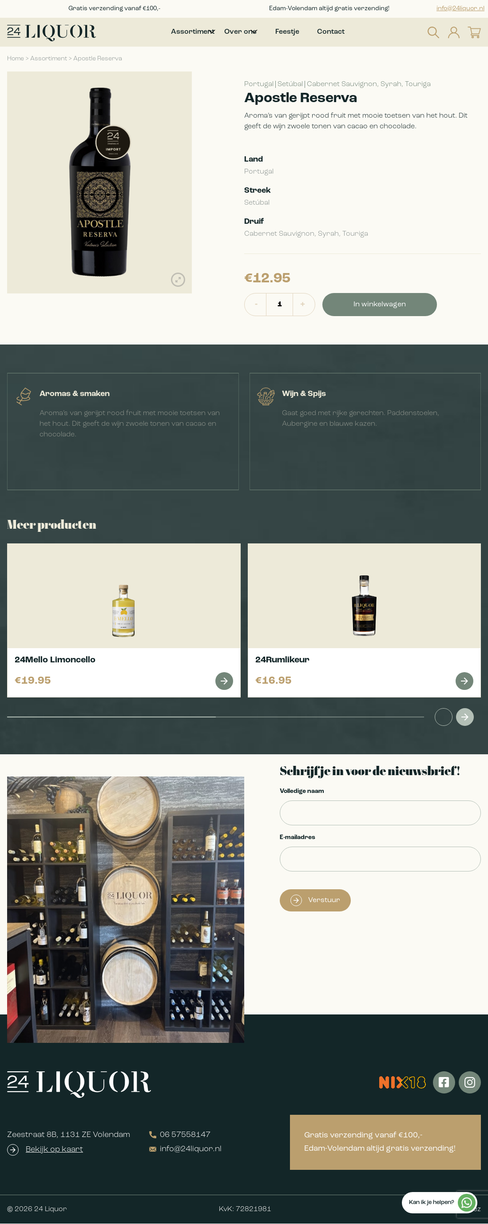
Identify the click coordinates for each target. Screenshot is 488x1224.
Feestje (301, 32)
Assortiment (48, 59)
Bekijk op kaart (54, 1150)
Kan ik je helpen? (442, 1203)
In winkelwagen (379, 305)
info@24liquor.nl (460, 8)
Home (15, 59)
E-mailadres (297, 838)
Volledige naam (302, 791)
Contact (344, 32)
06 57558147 (179, 1135)
